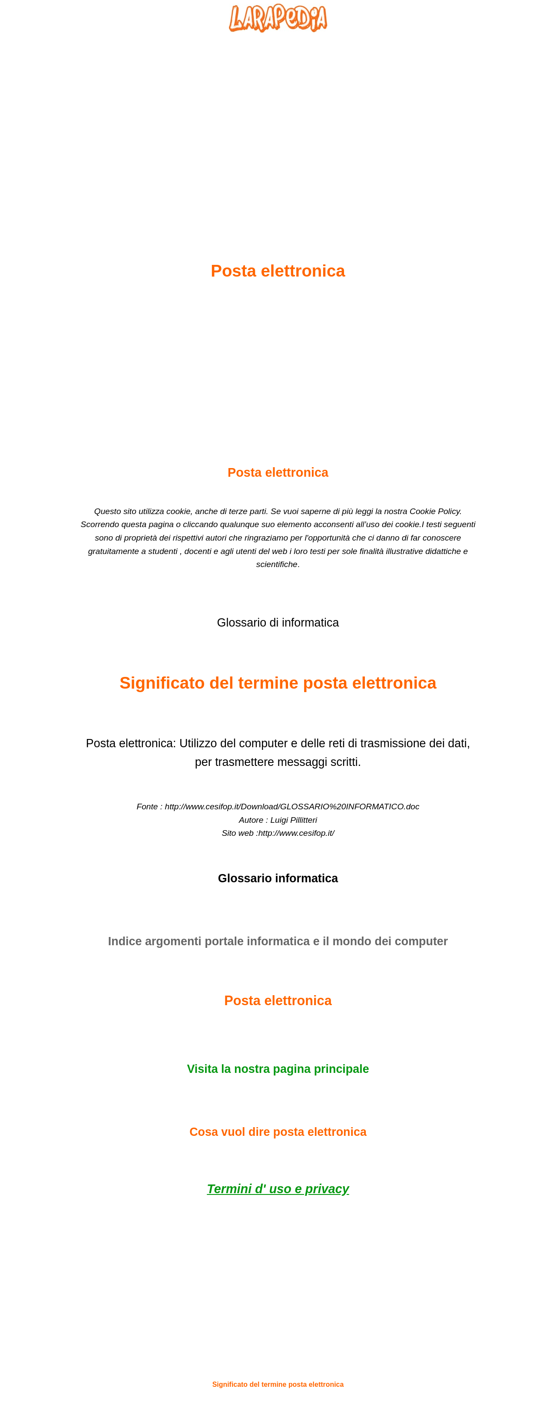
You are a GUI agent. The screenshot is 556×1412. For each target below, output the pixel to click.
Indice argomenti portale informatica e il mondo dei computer (278, 941)
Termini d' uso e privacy (278, 1189)
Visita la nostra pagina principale (278, 1068)
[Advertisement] (278, 126)
